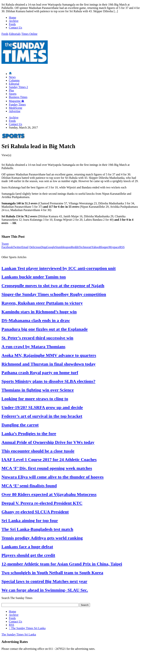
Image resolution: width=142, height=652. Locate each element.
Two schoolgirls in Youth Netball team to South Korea (52, 572)
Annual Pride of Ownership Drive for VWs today (47, 442)
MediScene (15, 107)
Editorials (15, 33)
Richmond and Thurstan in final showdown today (48, 364)
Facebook (7, 247)
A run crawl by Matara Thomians (33, 346)
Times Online (29, 33)
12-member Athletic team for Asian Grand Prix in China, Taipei (61, 564)
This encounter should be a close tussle (37, 451)
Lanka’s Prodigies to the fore (28, 433)
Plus (11, 90)
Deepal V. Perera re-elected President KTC (41, 503)
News (12, 77)
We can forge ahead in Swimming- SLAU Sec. (44, 590)
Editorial (14, 83)
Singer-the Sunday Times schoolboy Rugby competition (53, 294)
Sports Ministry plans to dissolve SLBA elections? (48, 381)
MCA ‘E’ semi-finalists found (29, 485)
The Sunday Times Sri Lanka (27, 628)
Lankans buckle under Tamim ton (33, 276)
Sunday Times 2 (18, 87)
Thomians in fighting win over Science (37, 390)
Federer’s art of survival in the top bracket (41, 416)
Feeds (12, 24)
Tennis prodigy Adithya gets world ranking (42, 538)
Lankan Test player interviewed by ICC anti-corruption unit (58, 268)
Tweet (5, 243)
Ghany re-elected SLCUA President (35, 511)
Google (51, 247)
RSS (121, 247)
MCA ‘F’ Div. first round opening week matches (46, 468)
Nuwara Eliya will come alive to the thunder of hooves (52, 477)
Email (24, 247)
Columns (14, 80)
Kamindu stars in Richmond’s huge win (39, 311)
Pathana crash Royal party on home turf (39, 372)
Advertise (14, 111)
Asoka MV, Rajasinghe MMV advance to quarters (48, 355)
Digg (44, 247)
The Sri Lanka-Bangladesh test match (37, 529)
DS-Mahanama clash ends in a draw (35, 320)
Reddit (75, 247)
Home (12, 17)
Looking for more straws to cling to (34, 398)
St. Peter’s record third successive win (37, 337)
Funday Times (17, 104)
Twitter (17, 247)
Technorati (85, 247)
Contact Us (15, 27)
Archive (13, 20)
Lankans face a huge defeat (27, 546)
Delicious (34, 247)
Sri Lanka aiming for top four (29, 520)
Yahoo (95, 247)
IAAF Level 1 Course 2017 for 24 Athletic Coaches (49, 459)
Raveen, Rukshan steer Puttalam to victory (42, 303)
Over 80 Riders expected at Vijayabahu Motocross (49, 494)
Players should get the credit (28, 555)
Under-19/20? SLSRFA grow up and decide (42, 407)
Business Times (18, 97)
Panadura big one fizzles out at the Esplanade (44, 329)
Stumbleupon (63, 247)
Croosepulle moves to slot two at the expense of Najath (52, 285)
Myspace (114, 247)
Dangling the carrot (20, 424)
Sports (12, 93)
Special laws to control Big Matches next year (44, 581)
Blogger (104, 247)
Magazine (16, 101)
